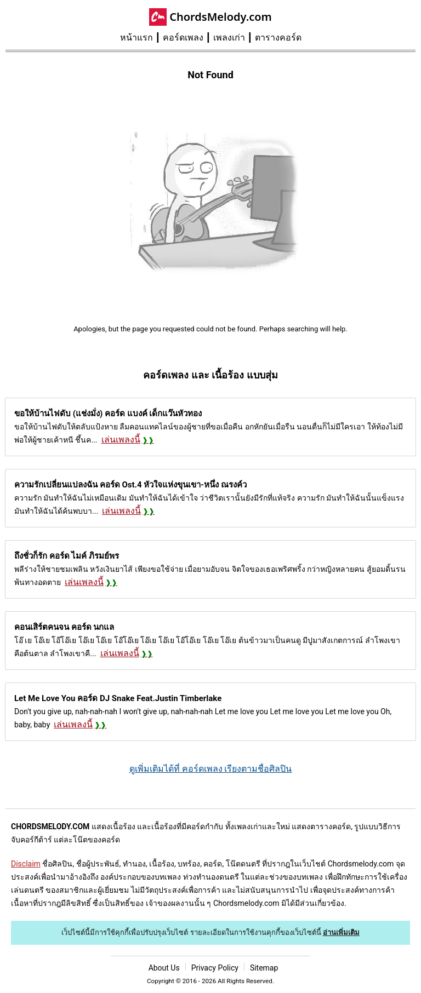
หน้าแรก (136, 37)
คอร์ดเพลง (183, 37)
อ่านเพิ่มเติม (341, 932)
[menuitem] (141, 37)
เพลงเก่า (229, 37)
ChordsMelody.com (220, 16)
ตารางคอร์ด (278, 37)
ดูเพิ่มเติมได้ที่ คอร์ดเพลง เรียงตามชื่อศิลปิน (210, 769)
